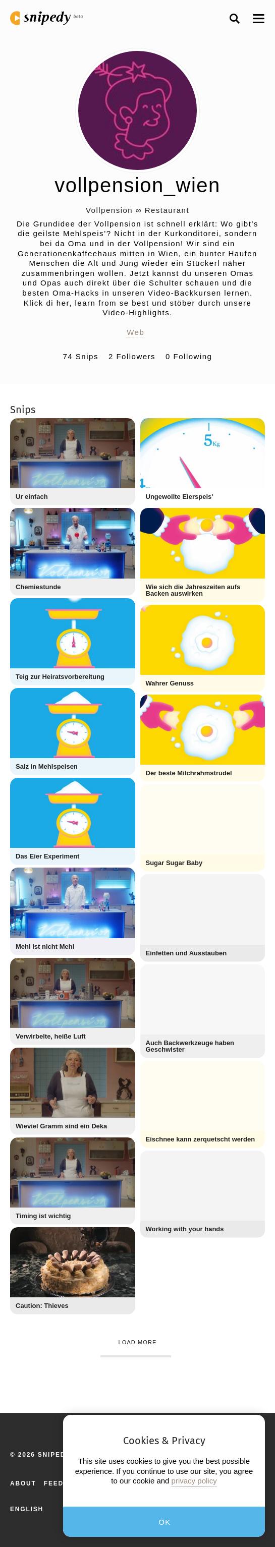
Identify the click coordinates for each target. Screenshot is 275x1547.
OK (164, 1522)
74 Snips (80, 356)
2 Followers (131, 356)
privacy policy (194, 1480)
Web (135, 332)
